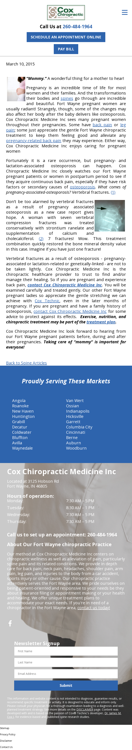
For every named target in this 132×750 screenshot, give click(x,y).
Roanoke (20, 406)
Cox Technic (47, 300)
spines (67, 98)
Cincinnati (75, 432)
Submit (66, 685)
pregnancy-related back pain (33, 140)
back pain (102, 124)
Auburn (73, 443)
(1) (113, 192)
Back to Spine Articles (26, 363)
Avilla (17, 443)
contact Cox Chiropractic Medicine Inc (70, 311)
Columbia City (79, 427)
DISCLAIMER (84, 709)
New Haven (23, 411)
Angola (18, 400)
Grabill (18, 421)
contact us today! (93, 607)
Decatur (19, 427)
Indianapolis (78, 411)
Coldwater (22, 432)
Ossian (72, 406)
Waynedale (22, 448)
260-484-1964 (77, 26)
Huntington (23, 416)
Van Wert (75, 400)
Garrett (73, 421)
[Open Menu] (124, 12)
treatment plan (101, 322)
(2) (41, 238)
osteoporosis (82, 187)
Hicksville (74, 416)
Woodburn (76, 448)
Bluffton (20, 437)
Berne (72, 437)
